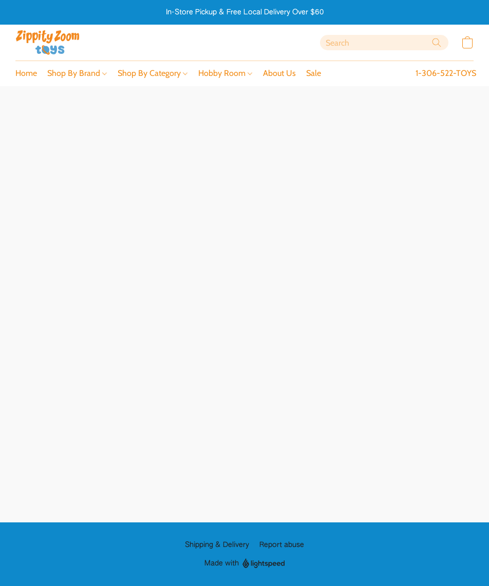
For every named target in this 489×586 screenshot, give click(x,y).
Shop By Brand (77, 73)
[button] (47, 42)
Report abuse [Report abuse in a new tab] (281, 545)
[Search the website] (436, 42)
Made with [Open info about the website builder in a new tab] (244, 563)
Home (26, 73)
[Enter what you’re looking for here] (384, 42)
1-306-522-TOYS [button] (446, 73)
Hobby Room (225, 73)
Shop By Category (152, 73)
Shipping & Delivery (217, 545)
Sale (313, 73)
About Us (279, 73)
